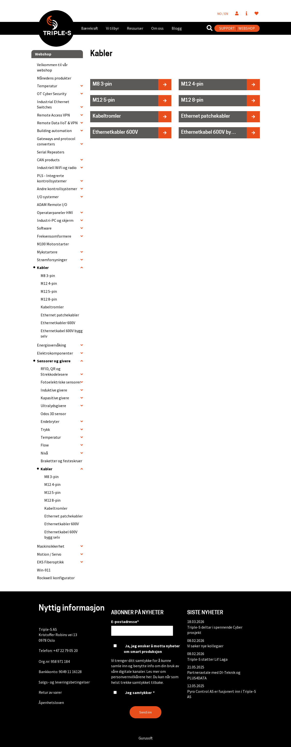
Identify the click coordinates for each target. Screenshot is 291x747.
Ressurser (135, 28)
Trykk (45, 429)
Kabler (43, 267)
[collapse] (81, 86)
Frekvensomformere (54, 236)
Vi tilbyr (112, 28)
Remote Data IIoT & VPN (57, 122)
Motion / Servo (49, 554)
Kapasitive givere (55, 397)
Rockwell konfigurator (56, 577)
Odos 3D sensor (53, 413)
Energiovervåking (51, 345)
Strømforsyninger (52, 259)
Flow (45, 445)
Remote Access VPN (53, 115)
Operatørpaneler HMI (55, 212)
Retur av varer (50, 692)
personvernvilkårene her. (131, 676)
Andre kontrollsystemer (57, 188)
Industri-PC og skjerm (55, 220)
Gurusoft (146, 738)
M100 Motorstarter (53, 243)
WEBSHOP (246, 28)
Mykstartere (47, 251)
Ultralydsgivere (53, 405)
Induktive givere (54, 390)
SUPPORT (227, 28)
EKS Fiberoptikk (50, 562)
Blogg (177, 28)
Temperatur (47, 85)
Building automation (54, 130)
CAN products (48, 159)
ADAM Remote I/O (52, 204)
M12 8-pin (49, 299)
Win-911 (44, 570)
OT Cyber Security (51, 93)
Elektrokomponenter (55, 353)
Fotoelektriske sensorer (61, 382)
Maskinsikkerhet (50, 546)
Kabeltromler (52, 306)
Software (44, 228)
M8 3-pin (48, 275)
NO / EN (222, 13)
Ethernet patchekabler (60, 314)
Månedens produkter (54, 78)
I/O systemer (48, 196)
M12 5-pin (49, 291)
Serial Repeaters (50, 152)
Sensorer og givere (54, 360)
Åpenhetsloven (51, 702)
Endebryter (50, 421)
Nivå (44, 453)
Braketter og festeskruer (61, 460)
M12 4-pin (49, 283)
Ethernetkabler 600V (58, 322)
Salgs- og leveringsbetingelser (64, 682)
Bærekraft (89, 28)
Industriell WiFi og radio (57, 167)
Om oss (157, 28)
